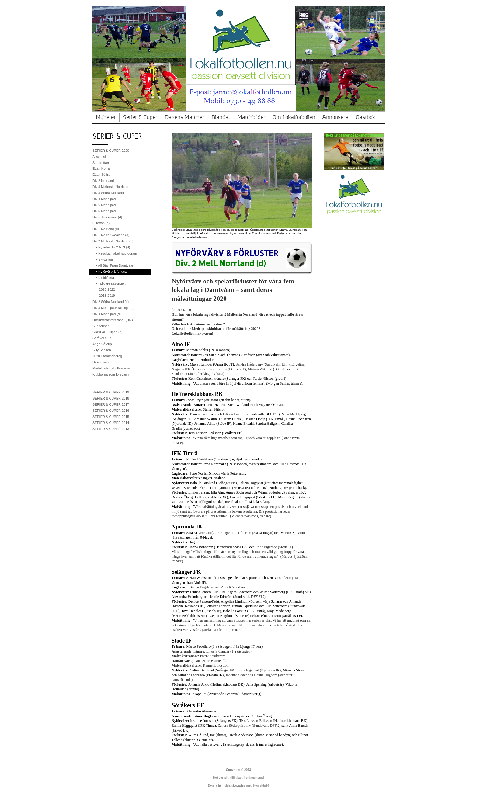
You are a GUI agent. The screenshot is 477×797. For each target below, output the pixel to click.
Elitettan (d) (101, 223)
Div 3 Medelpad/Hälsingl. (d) (113, 308)
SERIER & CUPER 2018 (110, 398)
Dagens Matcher (184, 117)
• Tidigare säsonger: (111, 283)
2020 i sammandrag (107, 356)
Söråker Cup (101, 338)
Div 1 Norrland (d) (105, 229)
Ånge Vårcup (102, 344)
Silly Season (101, 350)
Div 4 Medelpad (104, 199)
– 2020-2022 (105, 289)
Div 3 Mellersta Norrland (110, 187)
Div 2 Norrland (103, 180)
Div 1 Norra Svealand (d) (110, 235)
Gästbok (365, 117)
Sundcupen (101, 326)
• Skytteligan (105, 259)
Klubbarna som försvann (110, 374)
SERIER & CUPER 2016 (110, 410)
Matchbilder (251, 117)
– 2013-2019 (105, 295)
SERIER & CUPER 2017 (110, 404)
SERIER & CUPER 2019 (110, 392)
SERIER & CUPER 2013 (110, 429)
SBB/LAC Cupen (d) (107, 332)
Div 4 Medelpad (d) (106, 314)
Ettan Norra (101, 168)
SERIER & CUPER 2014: (111, 422)
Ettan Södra (101, 174)
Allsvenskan (101, 156)
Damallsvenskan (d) (107, 217)
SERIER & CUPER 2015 (110, 416)
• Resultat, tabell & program (116, 253)
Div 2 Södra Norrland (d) (110, 301)
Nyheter (106, 117)
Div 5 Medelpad (104, 205)
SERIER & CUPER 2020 (110, 150)
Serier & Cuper (140, 117)
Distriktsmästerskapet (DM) (112, 320)
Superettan (100, 163)
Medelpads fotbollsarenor (111, 368)
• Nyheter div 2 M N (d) (113, 247)
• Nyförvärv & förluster (112, 271)
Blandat (220, 117)
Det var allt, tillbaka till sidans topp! (238, 777)
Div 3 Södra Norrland (108, 193)
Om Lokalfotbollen (294, 117)
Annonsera (335, 117)
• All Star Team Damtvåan (115, 265)
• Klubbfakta (105, 277)
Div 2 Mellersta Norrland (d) (112, 241)
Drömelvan (100, 362)
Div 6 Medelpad (104, 211)
